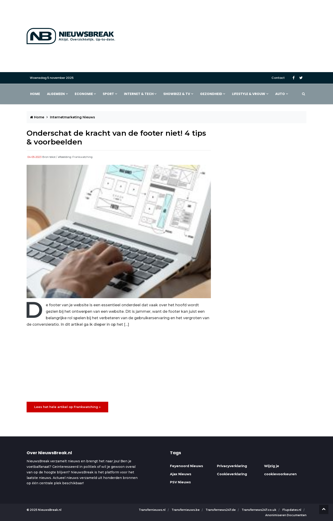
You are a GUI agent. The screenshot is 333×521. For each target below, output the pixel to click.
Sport (108, 94)
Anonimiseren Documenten (285, 515)
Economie (84, 94)
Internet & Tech (139, 94)
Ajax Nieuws (180, 474)
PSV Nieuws (180, 482)
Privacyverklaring (232, 466)
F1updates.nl (292, 510)
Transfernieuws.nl (152, 510)
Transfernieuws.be (186, 510)
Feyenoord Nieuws (186, 466)
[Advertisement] (214, 36)
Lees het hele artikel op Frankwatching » (67, 407)
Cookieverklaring (232, 474)
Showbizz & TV (176, 94)
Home (35, 94)
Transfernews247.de (221, 510)
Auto (280, 94)
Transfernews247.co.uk (259, 510)
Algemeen (56, 94)
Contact (278, 78)
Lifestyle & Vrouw (248, 94)
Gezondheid (211, 94)
